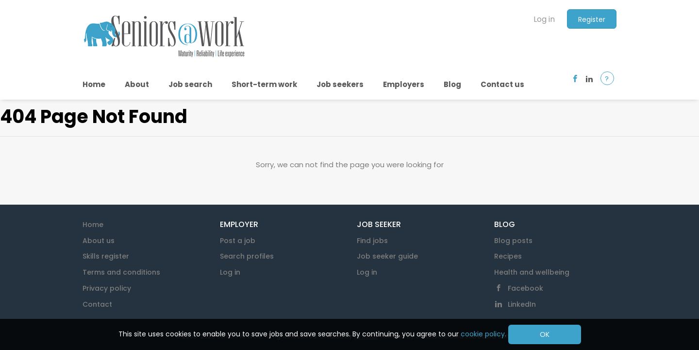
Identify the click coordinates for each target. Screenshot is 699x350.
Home (93, 224)
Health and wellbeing (531, 272)
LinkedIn (522, 304)
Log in (544, 19)
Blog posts (513, 240)
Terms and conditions (121, 272)
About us (99, 240)
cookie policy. (483, 334)
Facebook (525, 288)
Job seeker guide (387, 256)
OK (544, 334)
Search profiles (247, 256)
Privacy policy (107, 288)
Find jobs (372, 240)
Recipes (508, 256)
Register (591, 19)
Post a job (237, 240)
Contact (97, 304)
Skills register (106, 256)
